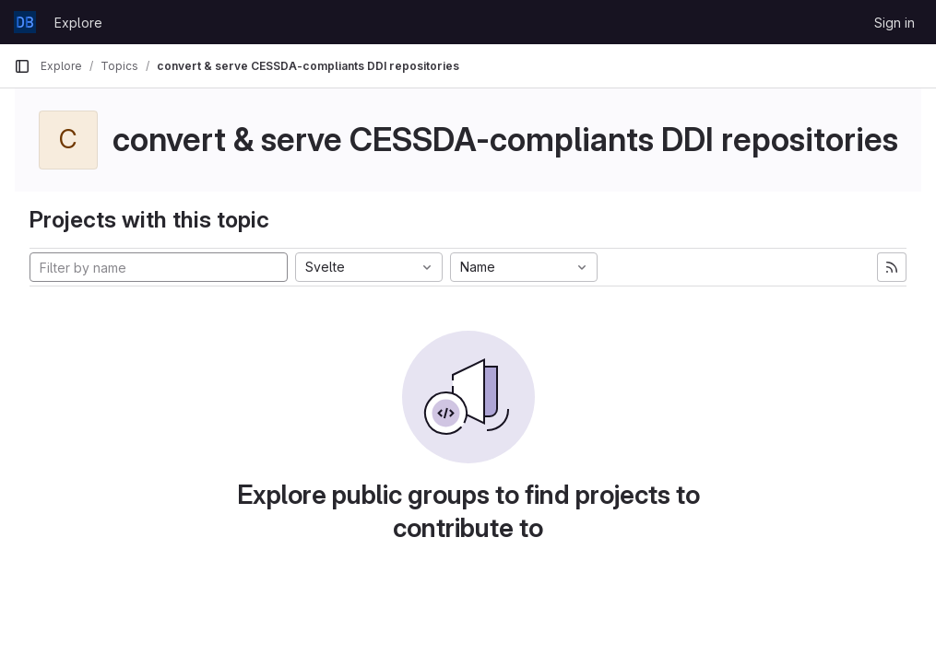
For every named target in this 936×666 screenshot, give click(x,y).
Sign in (894, 22)
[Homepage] (25, 22)
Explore (78, 22)
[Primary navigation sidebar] (22, 66)
